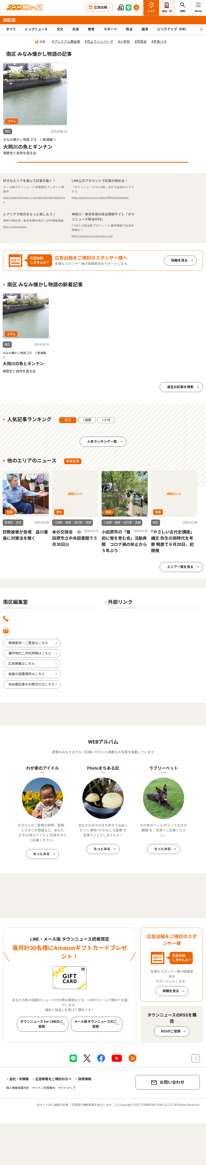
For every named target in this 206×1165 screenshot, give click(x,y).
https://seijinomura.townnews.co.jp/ (92, 236)
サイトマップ (66, 1088)
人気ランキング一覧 (102, 442)
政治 (129, 29)
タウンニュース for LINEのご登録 (41, 1024)
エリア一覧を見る (180, 567)
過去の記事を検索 (180, 387)
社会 (75, 29)
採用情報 (84, 1079)
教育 (91, 29)
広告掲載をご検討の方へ (53, 1079)
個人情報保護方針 (17, 1088)
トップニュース (36, 29)
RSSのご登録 (170, 1031)
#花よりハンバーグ (99, 42)
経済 (145, 29)
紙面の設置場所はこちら (26, 674)
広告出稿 (100, 7)
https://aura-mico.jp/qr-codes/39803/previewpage (100, 197)
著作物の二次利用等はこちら (29, 653)
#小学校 (124, 42)
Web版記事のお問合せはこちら (31, 684)
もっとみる (41, 854)
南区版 (9, 20)
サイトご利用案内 (43, 1088)
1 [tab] (103, 162)
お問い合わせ (172, 1082)
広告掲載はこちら (21, 664)
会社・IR (167, 11)
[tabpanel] (35, 109)
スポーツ (110, 29)
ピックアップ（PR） (172, 29)
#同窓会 (141, 42)
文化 (60, 29)
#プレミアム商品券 (66, 42)
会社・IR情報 (19, 1079)
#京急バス (159, 42)
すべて (11, 29)
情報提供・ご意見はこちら (28, 643)
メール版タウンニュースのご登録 (95, 1024)
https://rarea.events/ (15, 226)
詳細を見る (179, 260)
